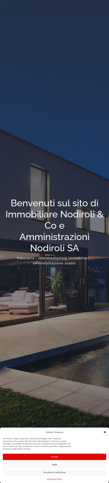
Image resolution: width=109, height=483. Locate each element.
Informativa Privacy (54, 479)
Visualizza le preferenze (54, 472)
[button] (104, 432)
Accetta (54, 456)
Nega (54, 464)
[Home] (54, 231)
